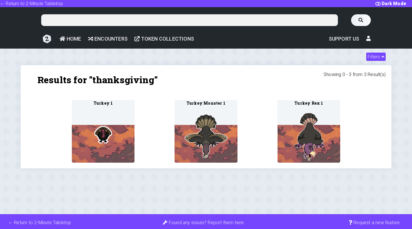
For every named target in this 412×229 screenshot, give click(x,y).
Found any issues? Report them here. (204, 222)
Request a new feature (374, 222)
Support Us (344, 39)
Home (70, 39)
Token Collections (164, 39)
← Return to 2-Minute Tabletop (31, 3)
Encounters (108, 39)
